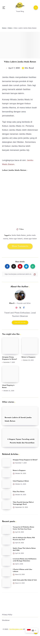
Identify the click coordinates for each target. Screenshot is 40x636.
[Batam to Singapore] (6, 473)
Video (10, 28)
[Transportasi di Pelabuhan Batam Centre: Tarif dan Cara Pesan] (6, 530)
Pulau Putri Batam (19, 491)
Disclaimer (6, 620)
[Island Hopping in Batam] (6, 484)
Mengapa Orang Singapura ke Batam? (25, 460)
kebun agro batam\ (16, 238)
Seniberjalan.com (16, 629)
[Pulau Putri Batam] (6, 494)
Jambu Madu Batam (19, 235)
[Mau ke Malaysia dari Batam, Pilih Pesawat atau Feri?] (6, 540)
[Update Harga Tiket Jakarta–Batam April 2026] (6, 551)
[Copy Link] (20, 274)
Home (4, 28)
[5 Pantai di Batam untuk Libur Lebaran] (6, 572)
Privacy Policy (7, 614)
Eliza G (11, 303)
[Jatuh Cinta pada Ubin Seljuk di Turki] (6, 583)
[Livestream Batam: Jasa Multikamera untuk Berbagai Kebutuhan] (6, 561)
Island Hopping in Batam (21, 481)
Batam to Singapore (28, 357)
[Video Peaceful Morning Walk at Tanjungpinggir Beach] (6, 505)
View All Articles (20, 322)
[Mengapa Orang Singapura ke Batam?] (6, 462)
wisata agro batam (30, 238)
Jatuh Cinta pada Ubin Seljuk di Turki (25, 580)
